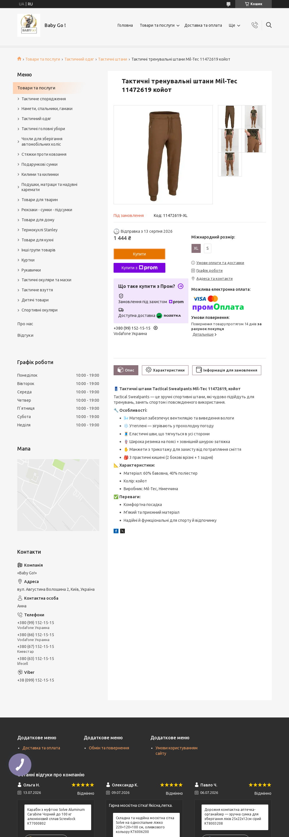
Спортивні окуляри (40, 310)
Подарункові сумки (40, 164)
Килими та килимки (40, 174)
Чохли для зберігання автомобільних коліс (42, 141)
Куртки (28, 260)
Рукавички (31, 270)
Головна (125, 25)
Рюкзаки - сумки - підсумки (47, 209)
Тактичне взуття (37, 290)
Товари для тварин (40, 199)
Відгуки (25, 335)
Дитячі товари (35, 300)
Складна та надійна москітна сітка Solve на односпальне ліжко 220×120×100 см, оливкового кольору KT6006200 (145, 825)
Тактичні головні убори (43, 128)
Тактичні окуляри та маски (46, 280)
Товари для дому (38, 220)
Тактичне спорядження (44, 99)
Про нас (25, 323)
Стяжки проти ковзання (44, 154)
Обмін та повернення (109, 748)
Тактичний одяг (79, 59)
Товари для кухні (37, 240)
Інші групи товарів (38, 250)
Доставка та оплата (203, 25)
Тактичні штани (112, 59)
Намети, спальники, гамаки (47, 108)
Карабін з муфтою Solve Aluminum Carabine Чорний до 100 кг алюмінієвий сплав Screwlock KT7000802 (56, 817)
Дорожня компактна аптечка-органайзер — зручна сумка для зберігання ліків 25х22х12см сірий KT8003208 (232, 817)
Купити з (139, 267)
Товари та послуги (157, 25)
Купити (139, 254)
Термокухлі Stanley (40, 230)
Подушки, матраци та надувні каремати (49, 187)
